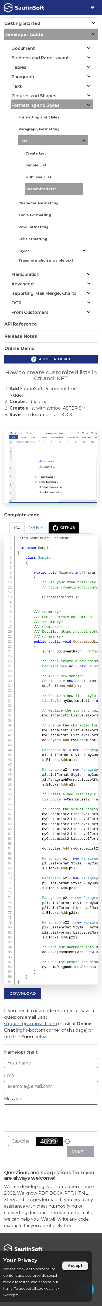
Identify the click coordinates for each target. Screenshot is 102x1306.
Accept (75, 1265)
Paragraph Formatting (39, 129)
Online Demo (19, 348)
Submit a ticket (51, 359)
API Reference (20, 324)
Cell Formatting (32, 239)
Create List (35, 153)
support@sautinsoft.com (30, 1023)
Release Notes (20, 336)
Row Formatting (33, 227)
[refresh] (67, 1141)
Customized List (40, 189)
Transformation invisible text (45, 260)
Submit (80, 1151)
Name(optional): (21, 1052)
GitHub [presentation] (64, 528)
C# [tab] (17, 527)
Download (22, 993)
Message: (13, 1098)
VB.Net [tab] (36, 527)
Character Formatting (38, 203)
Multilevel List (38, 177)
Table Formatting (34, 215)
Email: (10, 1075)
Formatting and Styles (39, 117)
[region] (46, 1276)
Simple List (35, 165)
